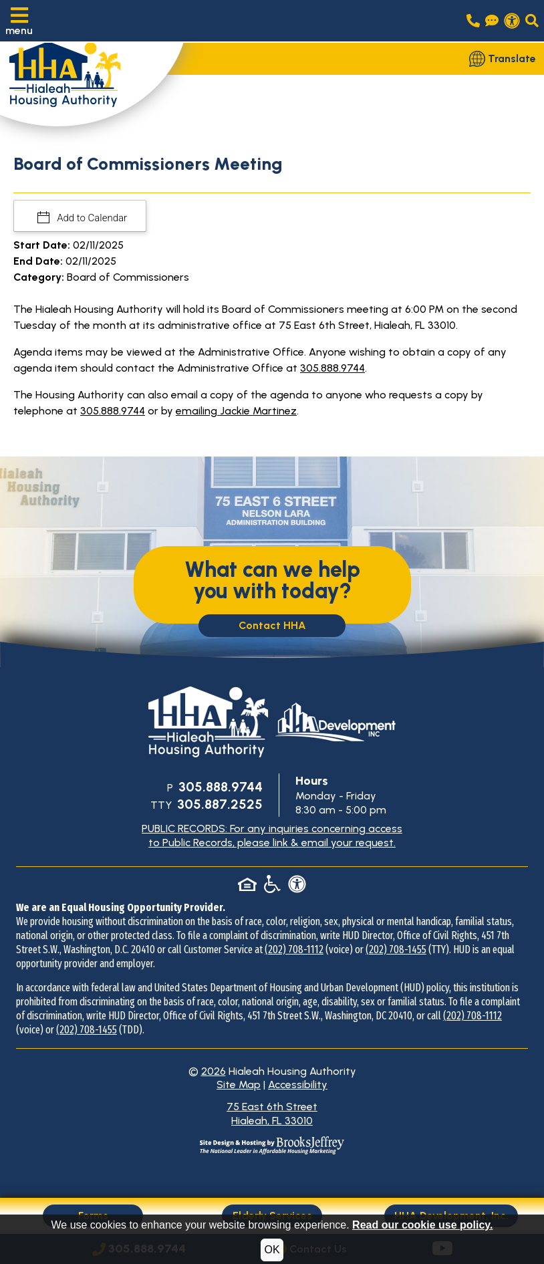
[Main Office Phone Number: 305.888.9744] (219, 787)
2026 (213, 1071)
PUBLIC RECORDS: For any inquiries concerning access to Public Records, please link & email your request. (272, 835)
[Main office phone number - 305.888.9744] (473, 20)
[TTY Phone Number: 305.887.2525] (218, 805)
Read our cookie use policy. (422, 1225)
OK (271, 1249)
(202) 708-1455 (396, 949)
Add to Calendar (91, 218)
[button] (19, 20)
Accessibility (297, 1084)
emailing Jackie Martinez (236, 410)
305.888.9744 (332, 368)
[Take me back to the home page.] (92, 80)
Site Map (239, 1084)
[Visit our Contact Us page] (492, 20)
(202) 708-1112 (294, 949)
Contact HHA (272, 625)
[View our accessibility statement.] (512, 21)
